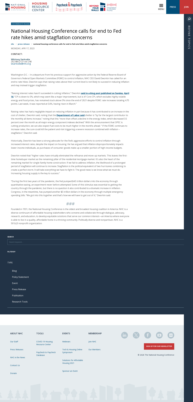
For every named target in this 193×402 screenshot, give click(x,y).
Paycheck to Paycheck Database (46, 353)
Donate (13, 373)
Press (173, 6)
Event (15, 283)
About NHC (16, 333)
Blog (14, 270)
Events (66, 333)
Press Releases (16, 349)
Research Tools (20, 301)
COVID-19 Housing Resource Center (44, 343)
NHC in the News (17, 357)
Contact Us (15, 365)
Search (10, 237)
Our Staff (14, 341)
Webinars (66, 341)
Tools (40, 333)
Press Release (24, 44)
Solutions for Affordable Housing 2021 (72, 361)
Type (10, 262)
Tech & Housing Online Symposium (72, 351)
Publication (17, 295)
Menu (161, 7)
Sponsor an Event (70, 371)
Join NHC (92, 341)
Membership (95, 333)
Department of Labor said (71, 115)
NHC (12, 44)
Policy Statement (20, 277)
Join (186, 6)
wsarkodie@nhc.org (21, 63)
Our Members (94, 349)
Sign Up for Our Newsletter (159, 346)
